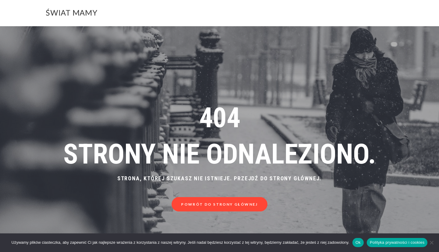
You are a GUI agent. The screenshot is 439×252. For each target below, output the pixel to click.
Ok (358, 242)
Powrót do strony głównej (219, 204)
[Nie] (431, 242)
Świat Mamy (72, 12)
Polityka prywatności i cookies (397, 242)
